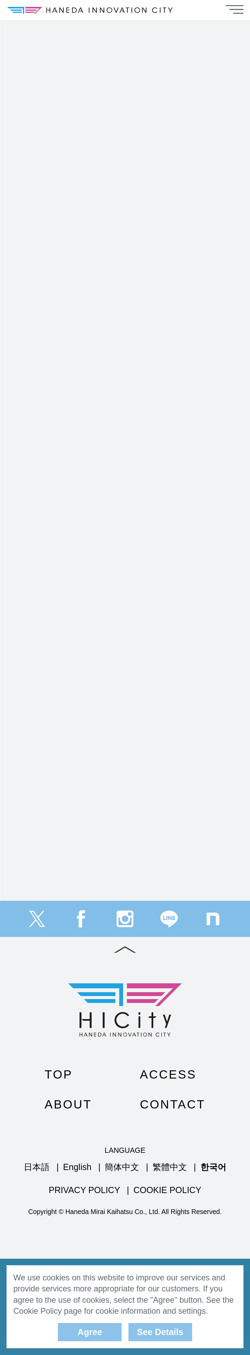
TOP (59, 1093)
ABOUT (68, 1122)
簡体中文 (122, 1185)
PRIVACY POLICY (84, 1208)
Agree (89, 1332)
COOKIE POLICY (167, 1208)
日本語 (37, 1185)
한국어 (213, 1185)
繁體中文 (170, 1185)
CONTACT (172, 1122)
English (77, 1185)
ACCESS (168, 1093)
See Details (160, 1332)
